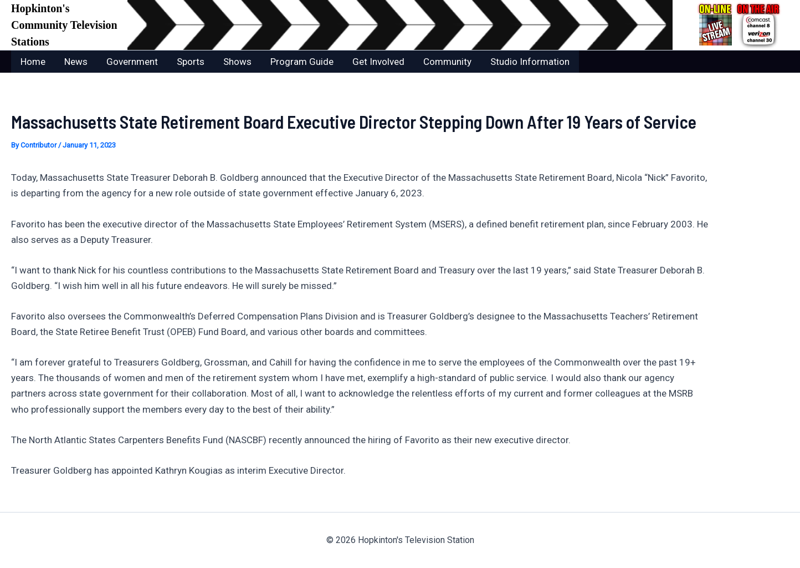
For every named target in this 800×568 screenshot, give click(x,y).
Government (132, 61)
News (76, 61)
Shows (237, 61)
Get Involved (378, 61)
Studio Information (530, 61)
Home (32, 61)
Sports (190, 61)
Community (447, 61)
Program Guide (302, 61)
